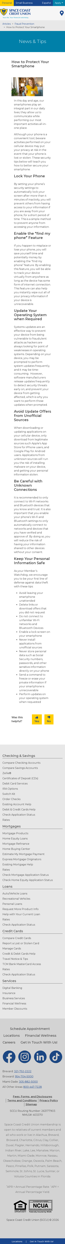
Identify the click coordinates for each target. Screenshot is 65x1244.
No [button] (49, 719)
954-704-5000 (24, 1076)
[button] (22, 1100)
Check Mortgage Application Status (25, 874)
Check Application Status (18, 814)
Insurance (8, 993)
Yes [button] (37, 719)
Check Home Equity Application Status (27, 880)
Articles (6, 23)
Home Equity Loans (15, 838)
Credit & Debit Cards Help (18, 953)
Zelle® (6, 773)
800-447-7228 (32, 1086)
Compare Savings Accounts (20, 768)
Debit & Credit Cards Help (18, 809)
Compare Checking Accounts (21, 762)
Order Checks (11, 799)
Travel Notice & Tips (15, 958)
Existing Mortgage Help (17, 864)
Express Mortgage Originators (21, 859)
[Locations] (62, 13)
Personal (7, 2)
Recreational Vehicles (16, 898)
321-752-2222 (22, 1071)
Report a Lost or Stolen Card (20, 943)
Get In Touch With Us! (39, 1042)
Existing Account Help (16, 804)
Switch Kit (8, 793)
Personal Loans (12, 903)
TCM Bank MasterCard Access (21, 964)
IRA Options (10, 788)
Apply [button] (58, 2)
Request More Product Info (20, 909)
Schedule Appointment (30, 1029)
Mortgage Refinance (15, 843)
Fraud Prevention (24, 23)
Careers (9, 1042)
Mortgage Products (15, 833)
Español (46, 2)
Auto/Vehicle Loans (14, 893)
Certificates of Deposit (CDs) (20, 778)
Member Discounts (14, 1008)
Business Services (13, 998)
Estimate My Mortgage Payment (23, 854)
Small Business (24, 2)
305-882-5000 (28, 1081)
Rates (6, 819)
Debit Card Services (15, 783)
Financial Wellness (14, 1003)
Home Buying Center (16, 848)
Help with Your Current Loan (21, 914)
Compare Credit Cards (16, 938)
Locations (11, 1036)
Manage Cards (11, 948)
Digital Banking (12, 987)
